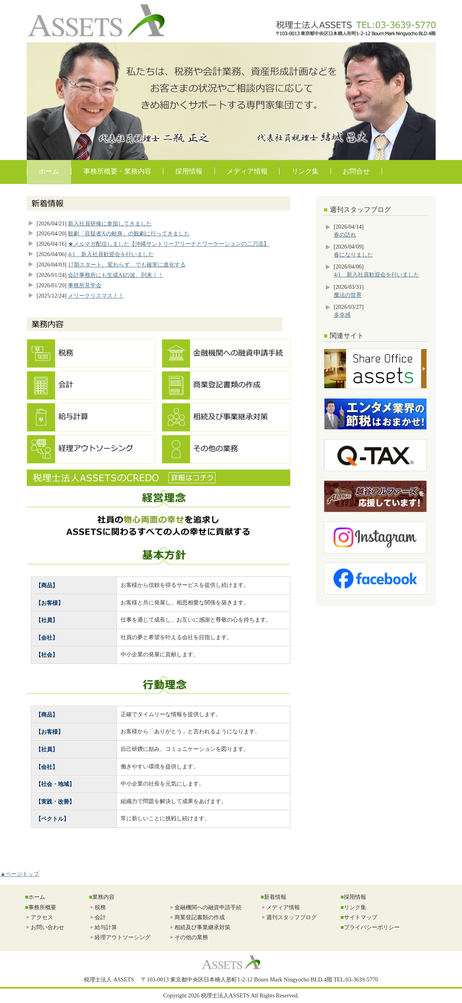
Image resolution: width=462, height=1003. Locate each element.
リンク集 (305, 171)
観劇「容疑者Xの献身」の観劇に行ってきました (128, 233)
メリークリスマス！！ (96, 295)
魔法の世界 (348, 295)
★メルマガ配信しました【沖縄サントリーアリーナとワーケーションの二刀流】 (168, 244)
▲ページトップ (19, 874)
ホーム (49, 171)
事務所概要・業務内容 (117, 171)
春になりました (353, 254)
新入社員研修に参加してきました (110, 223)
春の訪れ (345, 234)
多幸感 (342, 315)
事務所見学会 (84, 285)
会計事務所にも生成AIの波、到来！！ (115, 275)
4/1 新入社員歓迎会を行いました (110, 254)
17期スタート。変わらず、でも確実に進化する (126, 264)
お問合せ (356, 171)
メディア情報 (247, 171)
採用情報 (188, 171)
